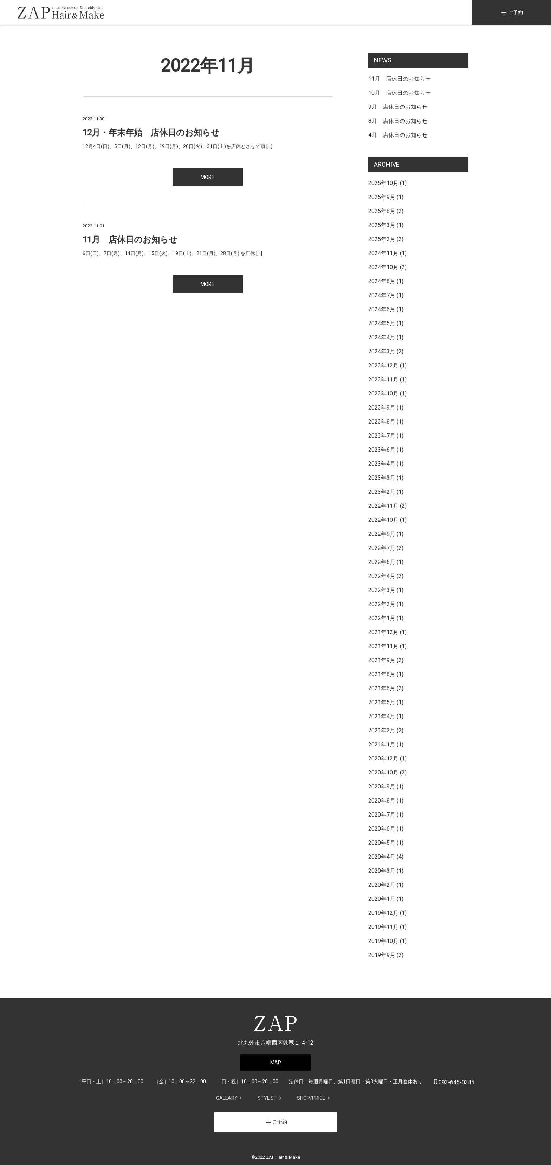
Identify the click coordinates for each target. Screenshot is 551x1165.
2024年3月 (381, 351)
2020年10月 (383, 772)
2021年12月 (383, 632)
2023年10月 (383, 393)
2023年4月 (381, 463)
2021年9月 (381, 660)
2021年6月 (381, 688)
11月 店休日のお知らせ (399, 78)
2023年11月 (383, 379)
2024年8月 (381, 281)
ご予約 (511, 12)
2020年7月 (381, 814)
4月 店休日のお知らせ (398, 135)
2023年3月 (381, 477)
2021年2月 (381, 730)
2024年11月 (383, 253)
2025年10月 (383, 183)
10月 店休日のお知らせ (399, 92)
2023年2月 (381, 491)
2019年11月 (383, 927)
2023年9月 (381, 407)
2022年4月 (381, 576)
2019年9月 (381, 955)
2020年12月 (383, 758)
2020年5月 (381, 842)
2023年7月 (381, 435)
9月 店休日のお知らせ (398, 107)
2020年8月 (381, 800)
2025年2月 (381, 239)
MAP (275, 1062)
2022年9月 (381, 534)
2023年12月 (383, 365)
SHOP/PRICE (311, 1098)
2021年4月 (381, 716)
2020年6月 (381, 828)
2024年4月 (381, 337)
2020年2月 (381, 884)
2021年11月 (383, 646)
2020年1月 (381, 899)
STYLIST (267, 1098)
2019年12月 (383, 913)
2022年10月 (383, 520)
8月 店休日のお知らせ (398, 121)
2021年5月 (381, 702)
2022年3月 (381, 590)
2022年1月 (381, 618)
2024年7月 (381, 295)
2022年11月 (383, 505)
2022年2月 (381, 604)
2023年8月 (381, 421)
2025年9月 (381, 197)
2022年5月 (381, 562)
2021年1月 (381, 744)
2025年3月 (381, 225)
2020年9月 (381, 786)
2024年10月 (383, 267)
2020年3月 (381, 870)
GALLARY (227, 1098)
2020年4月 (381, 856)
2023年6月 (381, 449)
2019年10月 (383, 941)
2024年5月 (381, 323)
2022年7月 (381, 548)
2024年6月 (381, 309)
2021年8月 (381, 674)
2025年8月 (381, 211)
